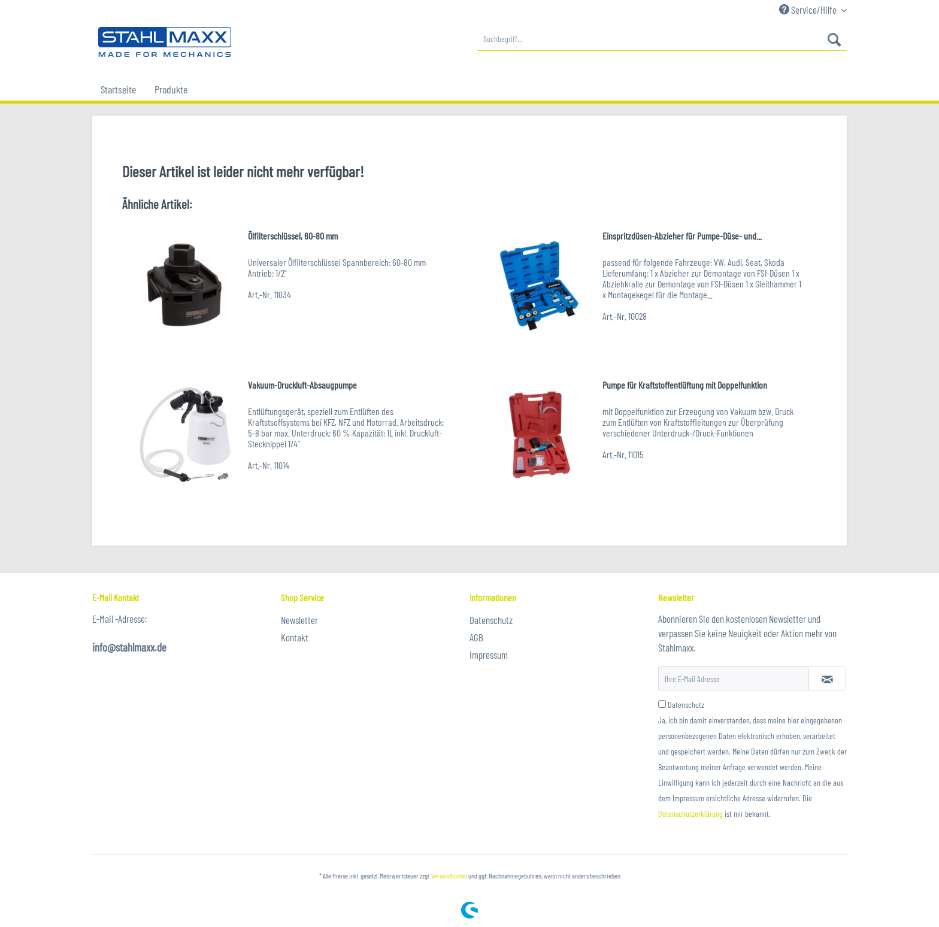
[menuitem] (662, 39)
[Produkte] (171, 89)
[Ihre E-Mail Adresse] (733, 678)
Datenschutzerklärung (690, 813)
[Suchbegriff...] (662, 39)
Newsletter (299, 620)
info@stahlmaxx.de (129, 647)
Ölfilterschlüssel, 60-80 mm (293, 235)
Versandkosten (449, 875)
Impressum (488, 655)
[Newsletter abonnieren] (827, 678)
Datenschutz (491, 620)
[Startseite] (118, 89)
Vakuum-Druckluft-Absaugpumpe (302, 384)
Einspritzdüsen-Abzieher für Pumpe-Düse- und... (682, 235)
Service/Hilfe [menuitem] (808, 10)
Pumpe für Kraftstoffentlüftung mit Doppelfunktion (684, 384)
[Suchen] (834, 39)
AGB (476, 637)
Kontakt (294, 637)
